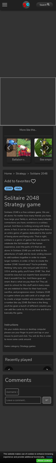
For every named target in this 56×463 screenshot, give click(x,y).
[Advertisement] (28, 40)
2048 (9, 188)
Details (49, 457)
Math (18, 188)
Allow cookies (44, 460)
